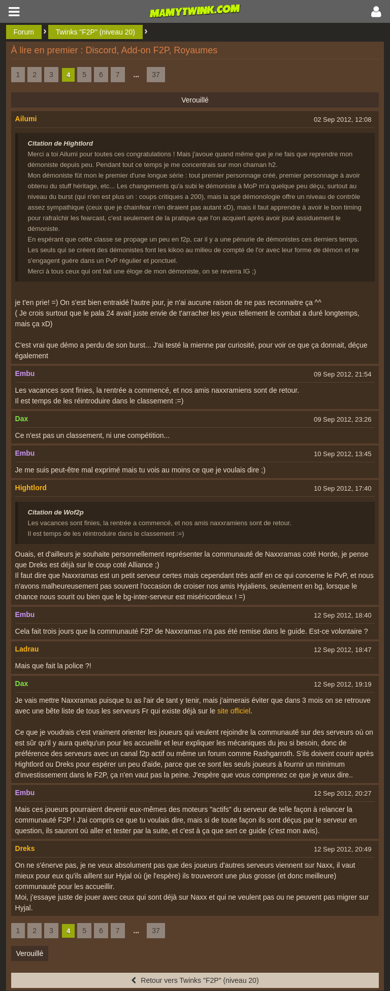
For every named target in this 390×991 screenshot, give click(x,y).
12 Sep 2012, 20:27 (343, 793)
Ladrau (27, 649)
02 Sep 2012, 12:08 (343, 119)
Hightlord (31, 488)
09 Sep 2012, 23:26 (343, 419)
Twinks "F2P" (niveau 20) (95, 32)
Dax (21, 419)
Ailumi (26, 119)
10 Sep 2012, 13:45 (343, 454)
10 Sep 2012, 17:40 (343, 488)
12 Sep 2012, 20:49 (343, 849)
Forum (24, 32)
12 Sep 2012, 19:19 (343, 684)
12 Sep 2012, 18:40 (343, 615)
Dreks (25, 848)
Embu (25, 373)
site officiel (233, 711)
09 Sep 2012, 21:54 (343, 374)
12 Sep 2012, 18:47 (343, 650)
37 (156, 75)
